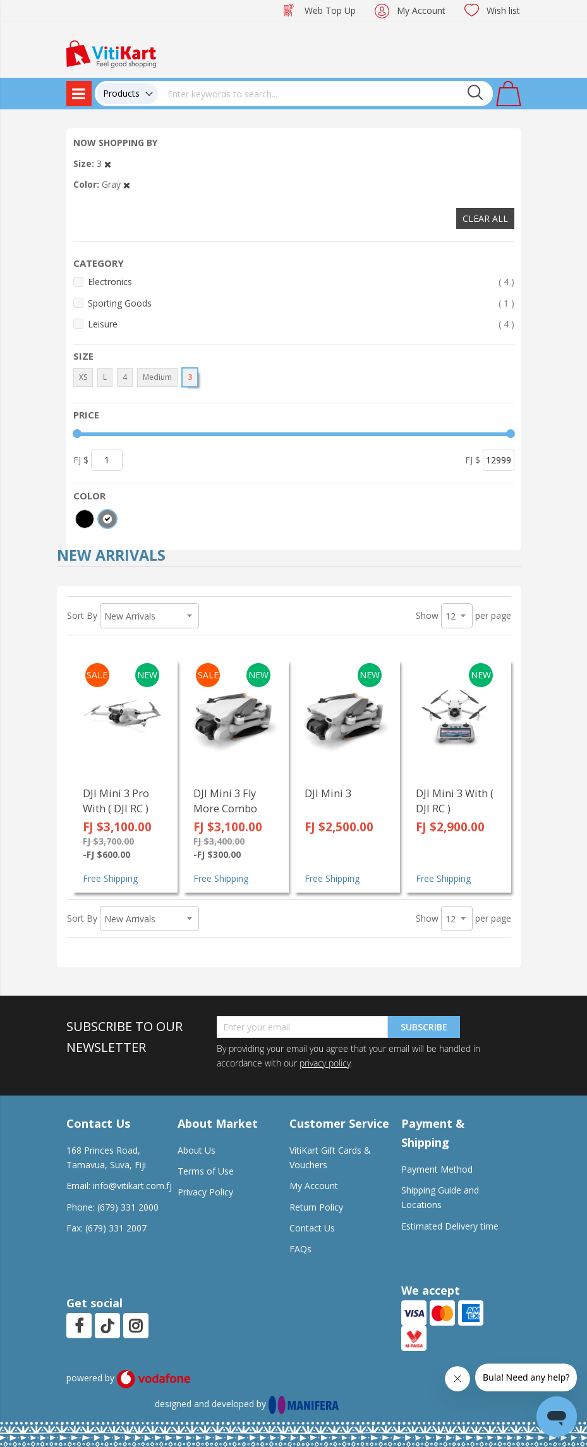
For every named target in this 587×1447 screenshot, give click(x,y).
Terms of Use (206, 1171)
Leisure (301, 324)
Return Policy (316, 1207)
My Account (421, 10)
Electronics (301, 281)
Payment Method (437, 1169)
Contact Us (312, 1228)
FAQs (300, 1249)
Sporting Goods (301, 303)
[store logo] (111, 53)
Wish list (503, 10)
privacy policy (325, 1063)
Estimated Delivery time (450, 1226)
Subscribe (424, 1027)
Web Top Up (330, 10)
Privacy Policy (205, 1192)
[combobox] (325, 93)
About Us (196, 1150)
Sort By (82, 615)
